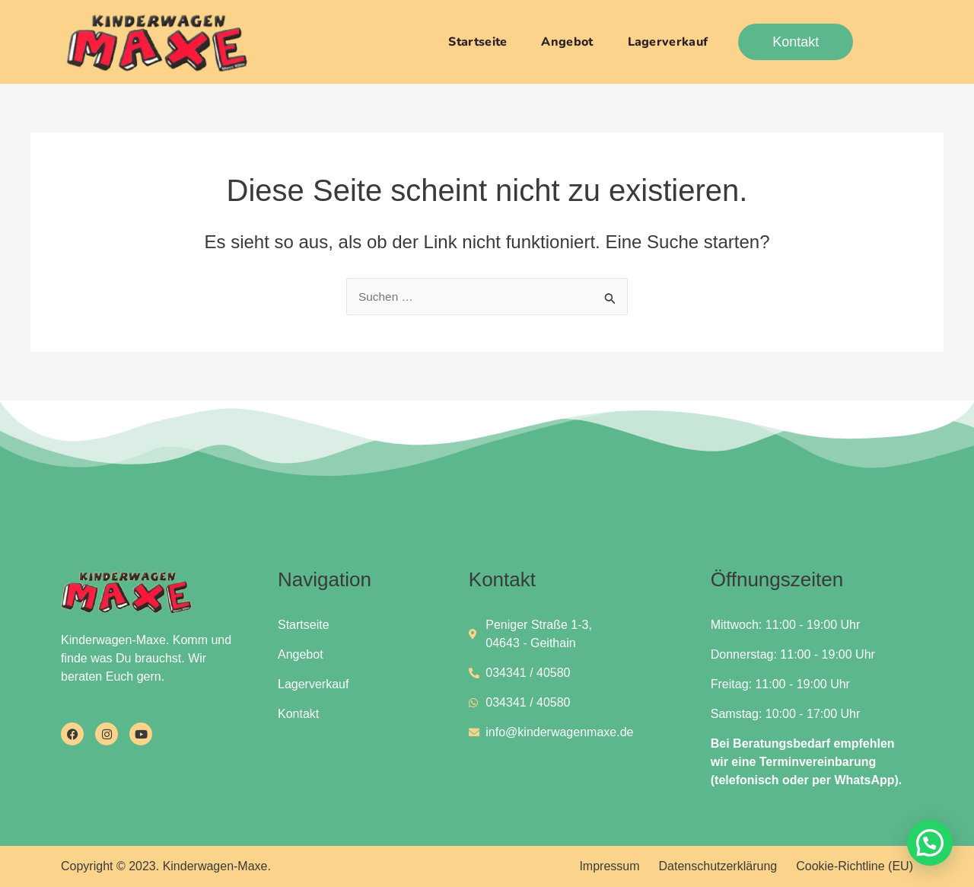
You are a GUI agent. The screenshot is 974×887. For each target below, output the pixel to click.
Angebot (567, 42)
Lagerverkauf (668, 42)
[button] (930, 843)
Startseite (477, 42)
